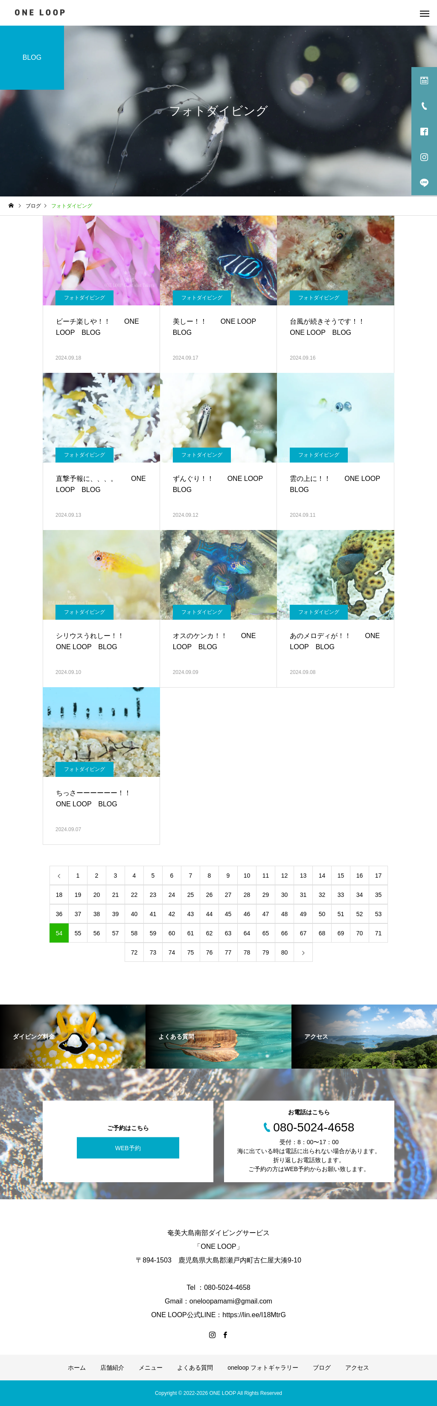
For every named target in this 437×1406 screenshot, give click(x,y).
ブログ (322, 1367)
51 (341, 914)
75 (190, 952)
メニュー (151, 1367)
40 (134, 914)
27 (228, 894)
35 (378, 894)
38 (96, 914)
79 (265, 952)
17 (378, 875)
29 (265, 894)
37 (78, 914)
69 (341, 933)
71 (378, 933)
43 (190, 914)
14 (322, 875)
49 (303, 914)
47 (265, 914)
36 (59, 914)
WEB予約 (128, 1147)
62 (209, 933)
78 (247, 952)
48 (284, 914)
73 (153, 952)
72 (134, 952)
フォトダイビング (84, 298)
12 (284, 875)
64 (247, 933)
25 (190, 894)
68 (322, 933)
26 (209, 894)
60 (172, 933)
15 (341, 875)
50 (322, 914)
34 (359, 894)
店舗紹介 (112, 1367)
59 (153, 933)
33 (341, 894)
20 (96, 894)
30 (284, 894)
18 (59, 894)
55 (78, 933)
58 (134, 933)
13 (303, 875)
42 (172, 914)
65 (265, 933)
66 (284, 933)
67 (303, 933)
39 (115, 914)
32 (322, 894)
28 (247, 894)
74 (172, 952)
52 (359, 914)
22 (134, 894)
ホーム (77, 1367)
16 (359, 875)
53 (378, 914)
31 (303, 894)
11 (265, 875)
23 (153, 894)
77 (228, 952)
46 (247, 914)
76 (209, 952)
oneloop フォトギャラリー (262, 1367)
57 (115, 933)
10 (247, 875)
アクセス (357, 1367)
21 (115, 894)
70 (359, 933)
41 (153, 914)
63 (228, 933)
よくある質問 (195, 1367)
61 (190, 933)
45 (228, 914)
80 (284, 952)
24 (172, 894)
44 (209, 914)
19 (78, 894)
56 (96, 933)
